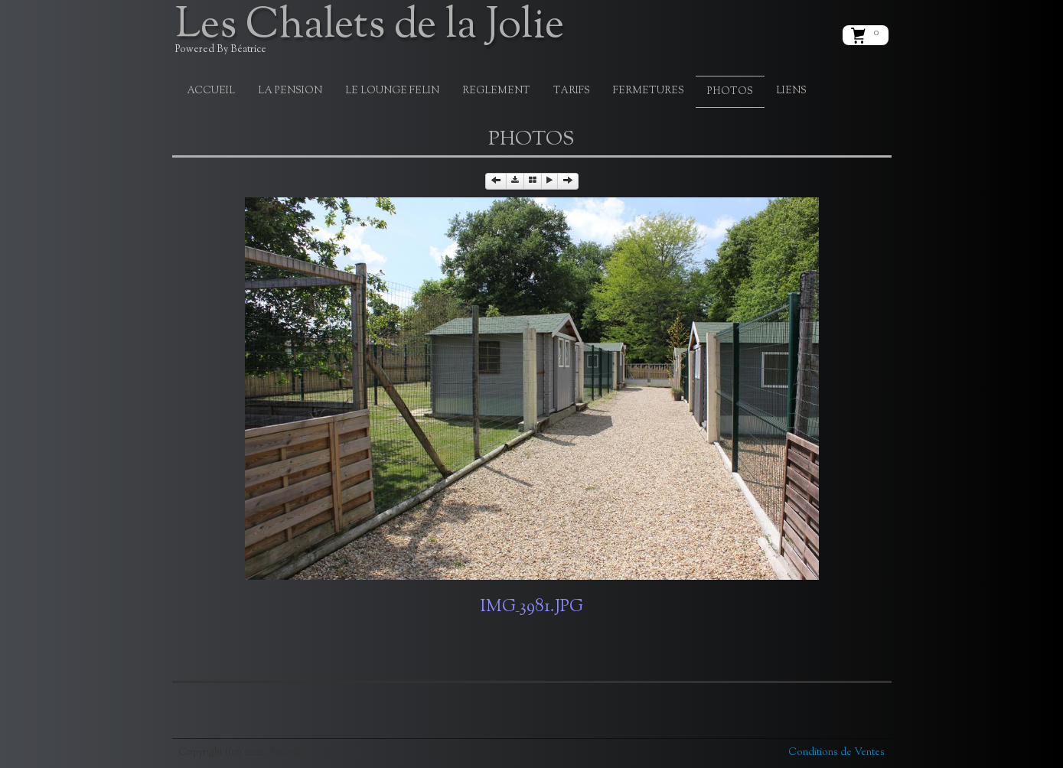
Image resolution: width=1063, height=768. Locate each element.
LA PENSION (290, 91)
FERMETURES (648, 91)
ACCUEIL (211, 91)
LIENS (791, 91)
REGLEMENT (496, 91)
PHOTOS (730, 92)
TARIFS (571, 91)
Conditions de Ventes (836, 753)
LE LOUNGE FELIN (392, 91)
